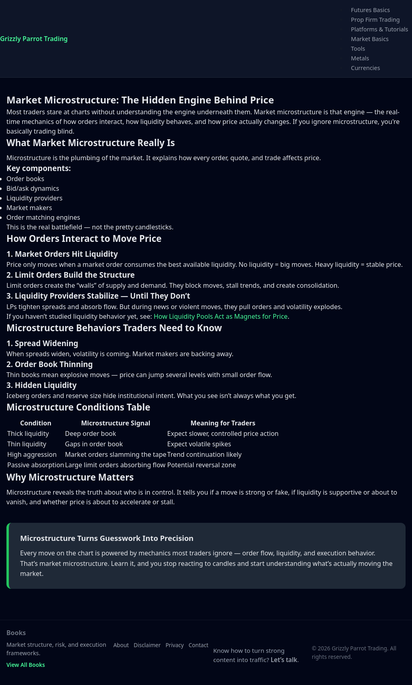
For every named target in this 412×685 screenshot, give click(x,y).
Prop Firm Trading (375, 19)
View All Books (25, 664)
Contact (198, 645)
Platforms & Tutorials (379, 29)
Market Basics (370, 39)
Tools (358, 48)
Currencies (365, 68)
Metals (360, 58)
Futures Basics (370, 10)
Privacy (174, 645)
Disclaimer (147, 645)
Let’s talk (284, 660)
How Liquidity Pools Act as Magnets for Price (221, 316)
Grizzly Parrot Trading (34, 38)
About (121, 645)
